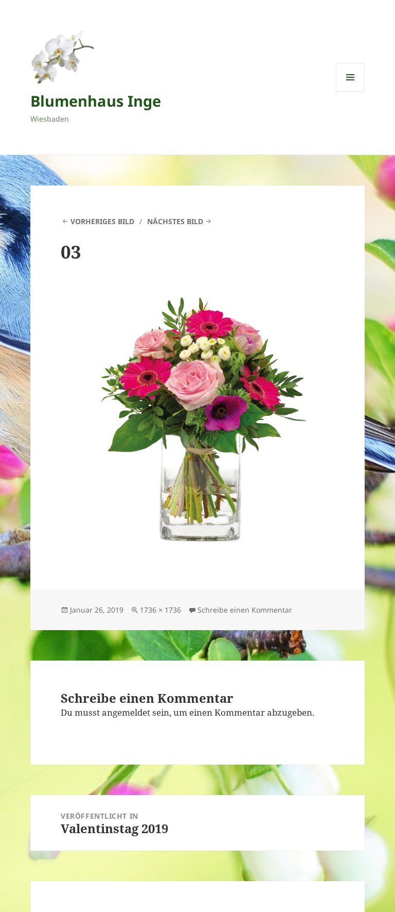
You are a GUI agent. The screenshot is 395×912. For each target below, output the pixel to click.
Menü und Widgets (350, 91)
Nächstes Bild (175, 221)
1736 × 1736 (160, 610)
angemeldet (126, 712)
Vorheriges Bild (102, 221)
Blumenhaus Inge (95, 101)
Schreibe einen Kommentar (245, 610)
